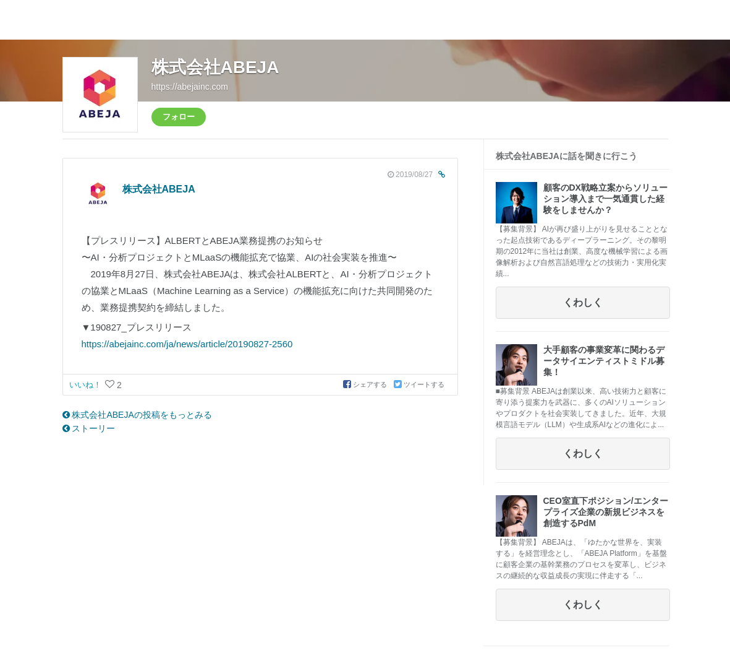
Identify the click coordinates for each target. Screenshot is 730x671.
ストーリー (89, 428)
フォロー (179, 116)
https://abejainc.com (190, 87)
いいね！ (86, 384)
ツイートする (419, 384)
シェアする (366, 384)
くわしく (583, 302)
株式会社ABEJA (215, 67)
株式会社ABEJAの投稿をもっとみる (137, 415)
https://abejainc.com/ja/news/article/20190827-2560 (187, 344)
